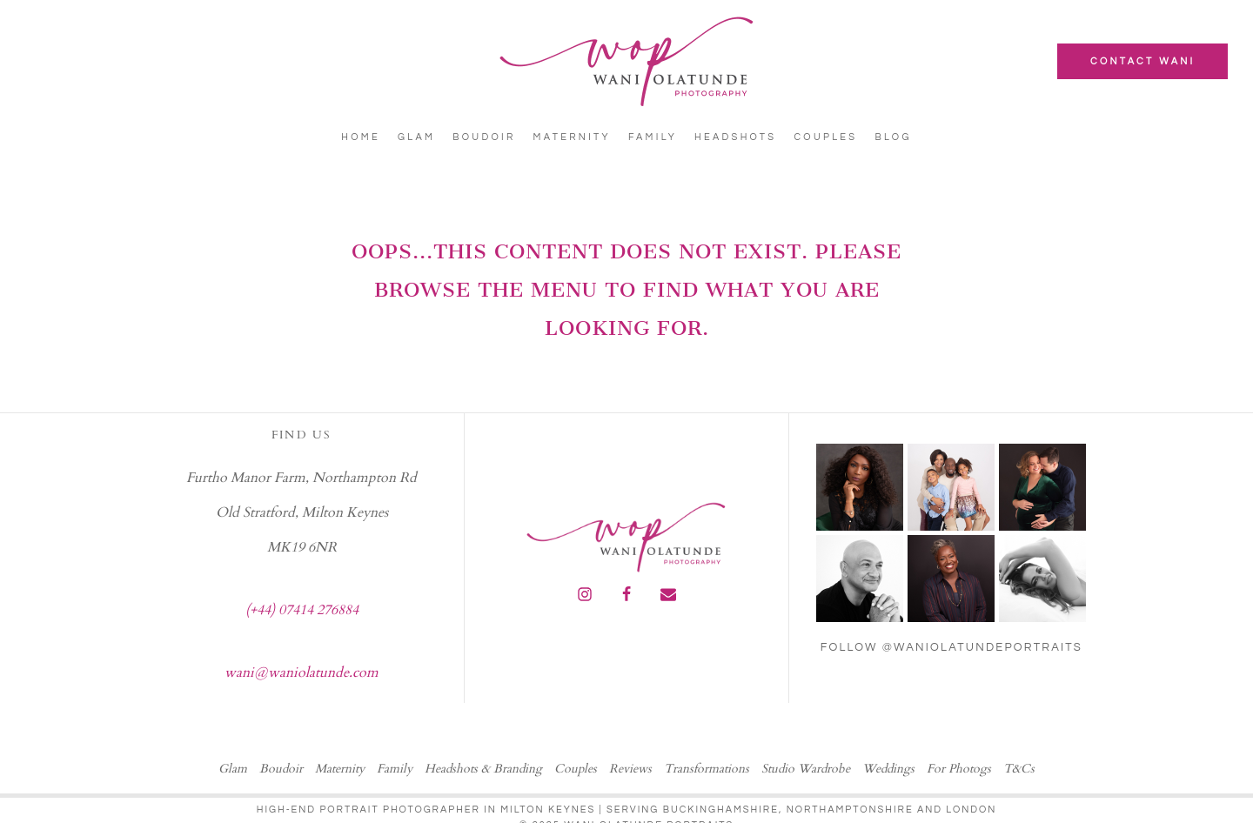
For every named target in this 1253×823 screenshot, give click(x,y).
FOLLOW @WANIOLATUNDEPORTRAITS (951, 647)
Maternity (572, 137)
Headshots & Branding (483, 768)
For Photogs (959, 768)
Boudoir (483, 137)
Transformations (706, 768)
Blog (892, 137)
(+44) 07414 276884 (301, 609)
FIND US (301, 435)
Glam (416, 137)
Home (360, 137)
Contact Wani (1142, 61)
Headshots (735, 137)
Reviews (630, 768)
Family (652, 137)
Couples (825, 137)
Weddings (888, 768)
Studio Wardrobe (805, 768)
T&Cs (1019, 768)
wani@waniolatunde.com (301, 672)
